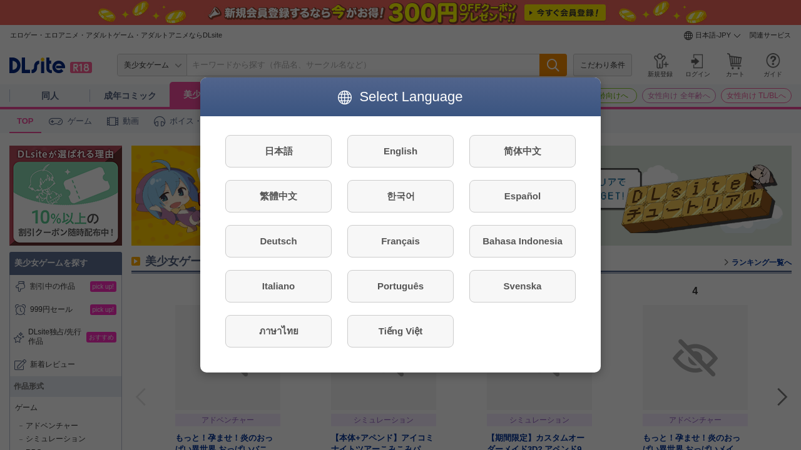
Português (400, 286)
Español (522, 196)
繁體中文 (278, 196)
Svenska (523, 286)
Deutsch (278, 241)
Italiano (278, 286)
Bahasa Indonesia (522, 241)
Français (400, 241)
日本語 (279, 151)
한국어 (401, 196)
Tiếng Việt (400, 331)
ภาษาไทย (278, 331)
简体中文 (522, 151)
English (400, 151)
